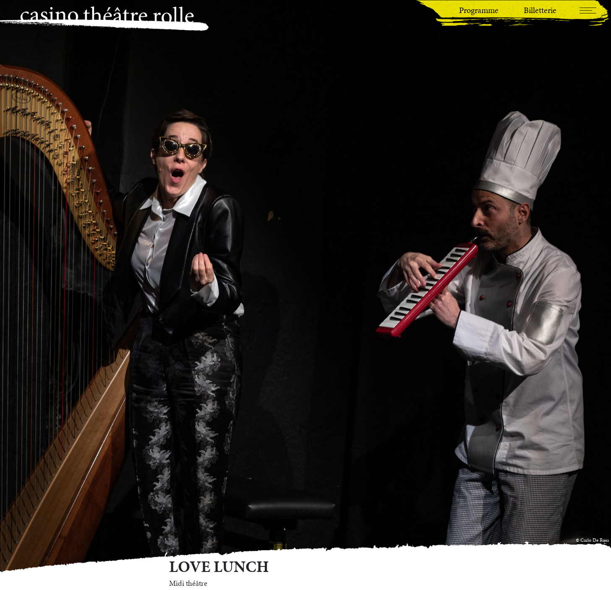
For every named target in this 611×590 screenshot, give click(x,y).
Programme (479, 10)
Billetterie (540, 10)
